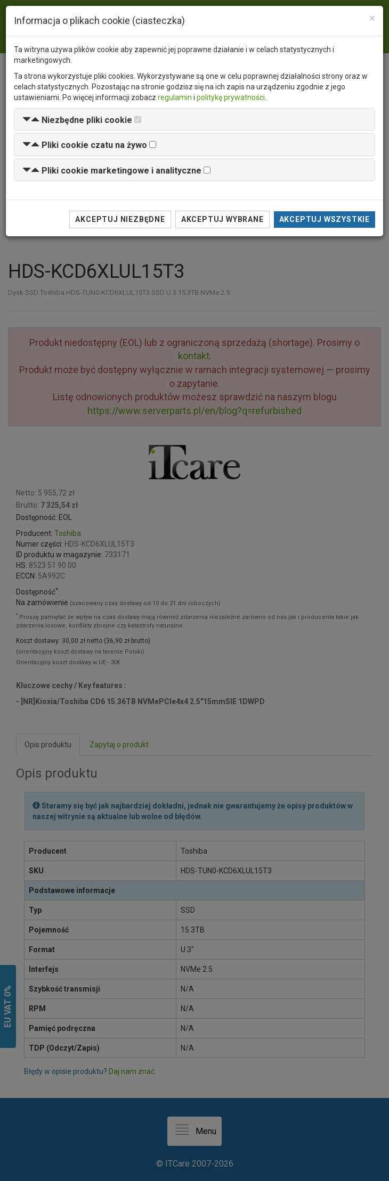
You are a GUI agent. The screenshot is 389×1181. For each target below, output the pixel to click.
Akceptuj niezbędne (120, 219)
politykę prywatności (231, 97)
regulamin (175, 97)
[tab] (194, 119)
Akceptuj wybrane (222, 219)
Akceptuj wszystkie (324, 219)
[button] (77, 120)
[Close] (372, 18)
